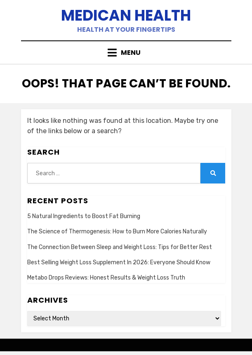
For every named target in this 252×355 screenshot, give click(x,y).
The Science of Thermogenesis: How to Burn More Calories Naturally (117, 231)
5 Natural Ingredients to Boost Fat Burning (83, 216)
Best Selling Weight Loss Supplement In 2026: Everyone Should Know (118, 262)
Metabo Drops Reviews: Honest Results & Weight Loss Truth (106, 277)
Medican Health (126, 15)
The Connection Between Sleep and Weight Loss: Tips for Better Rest (119, 247)
